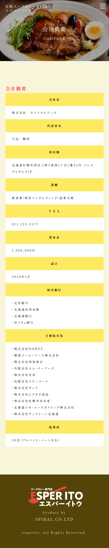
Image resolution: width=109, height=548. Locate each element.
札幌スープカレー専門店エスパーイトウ (26, 8)
